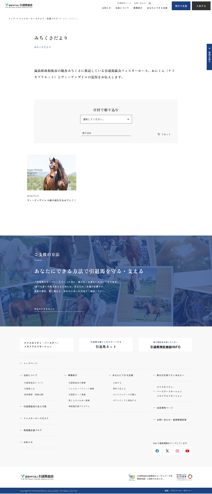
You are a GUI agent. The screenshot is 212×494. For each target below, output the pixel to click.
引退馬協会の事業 (78, 383)
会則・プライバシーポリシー (178, 491)
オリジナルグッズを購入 (125, 394)
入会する (201, 6)
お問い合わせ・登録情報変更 (173, 420)
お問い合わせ (140, 3)
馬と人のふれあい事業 (80, 400)
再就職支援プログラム (80, 406)
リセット (166, 134)
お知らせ (106, 7)
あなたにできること (45, 309)
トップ (11, 18)
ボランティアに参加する (125, 400)
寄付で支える (120, 389)
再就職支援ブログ (34, 430)
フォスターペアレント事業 (82, 389)
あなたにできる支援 (157, 7)
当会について (122, 7)
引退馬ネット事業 (78, 394)
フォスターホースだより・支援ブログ (38, 18)
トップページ (31, 363)
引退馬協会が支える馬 (36, 406)
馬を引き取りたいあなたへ (172, 375)
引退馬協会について (34, 383)
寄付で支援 (181, 6)
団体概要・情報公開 (34, 394)
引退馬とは (30, 389)
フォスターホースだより (37, 418)
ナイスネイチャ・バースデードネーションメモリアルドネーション (170, 392)
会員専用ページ (124, 3)
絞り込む (87, 133)
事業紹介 (138, 7)
